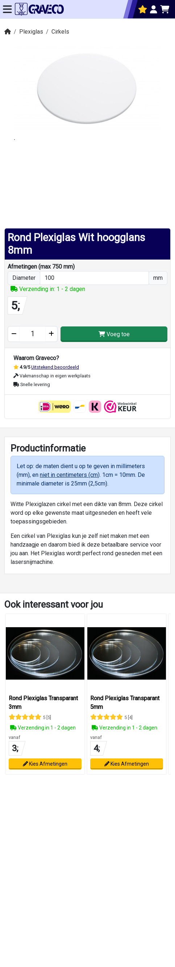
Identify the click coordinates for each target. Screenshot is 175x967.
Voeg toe (114, 334)
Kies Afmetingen (45, 764)
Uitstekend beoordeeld (55, 367)
